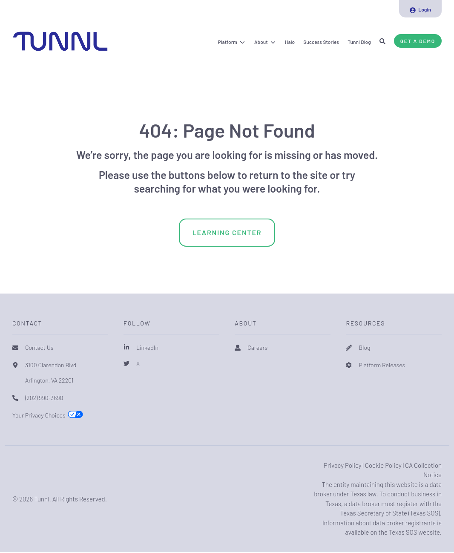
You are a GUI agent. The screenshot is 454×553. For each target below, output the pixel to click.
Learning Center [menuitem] (227, 232)
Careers (257, 347)
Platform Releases (382, 365)
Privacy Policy (342, 465)
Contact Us (39, 347)
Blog (364, 347)
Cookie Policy (383, 465)
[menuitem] (420, 8)
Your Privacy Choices (39, 415)
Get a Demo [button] (417, 41)
